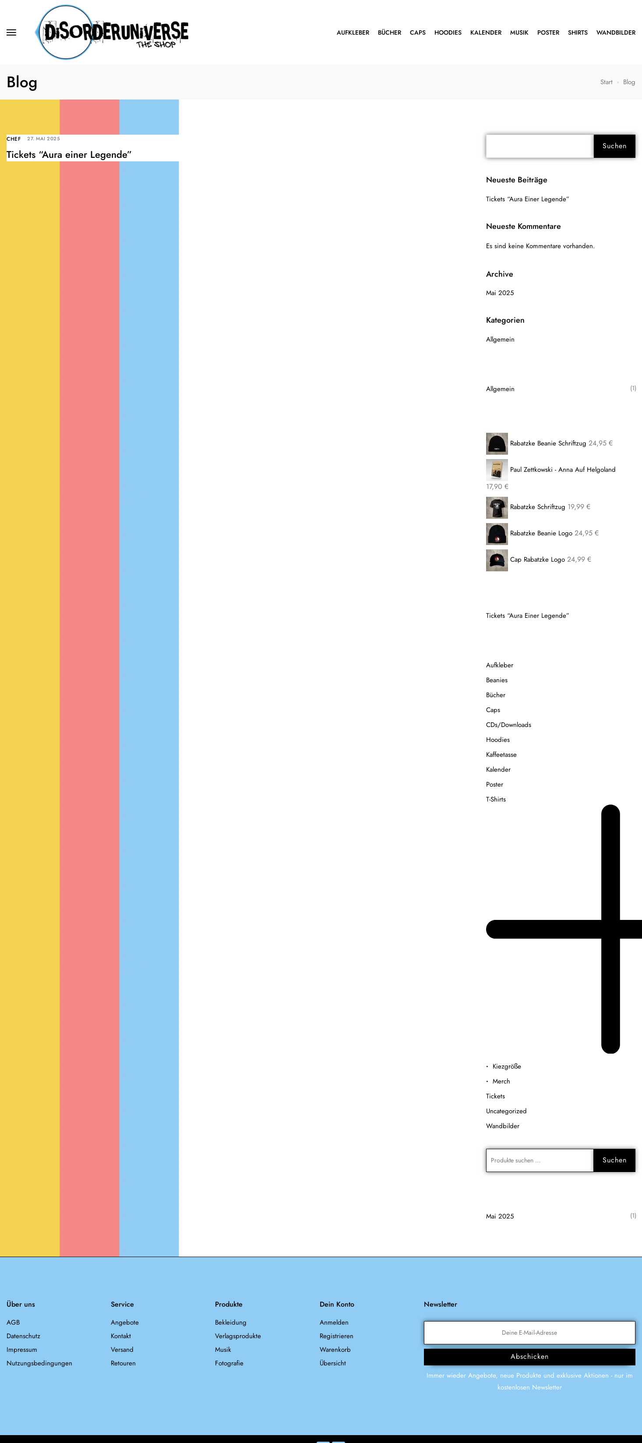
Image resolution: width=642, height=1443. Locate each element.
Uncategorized (506, 1111)
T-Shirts (496, 799)
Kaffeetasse (501, 754)
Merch (501, 1081)
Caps (418, 32)
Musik (519, 32)
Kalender (485, 32)
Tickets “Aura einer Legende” (69, 154)
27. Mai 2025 (43, 138)
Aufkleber (353, 32)
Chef (14, 139)
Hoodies (448, 32)
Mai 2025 (500, 293)
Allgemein (500, 339)
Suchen (615, 146)
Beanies (497, 680)
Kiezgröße (507, 1066)
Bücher (389, 32)
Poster (548, 32)
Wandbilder (615, 32)
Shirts (578, 32)
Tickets (495, 1096)
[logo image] (111, 31)
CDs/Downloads (508, 725)
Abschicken (530, 1356)
